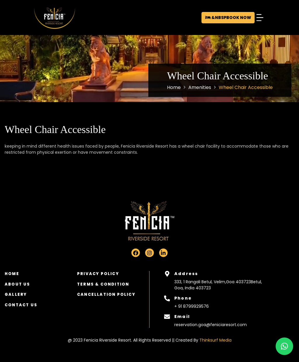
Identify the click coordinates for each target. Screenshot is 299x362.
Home (174, 87)
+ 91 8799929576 (191, 306)
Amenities (199, 87)
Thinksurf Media (215, 340)
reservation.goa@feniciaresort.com (210, 325)
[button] (260, 18)
